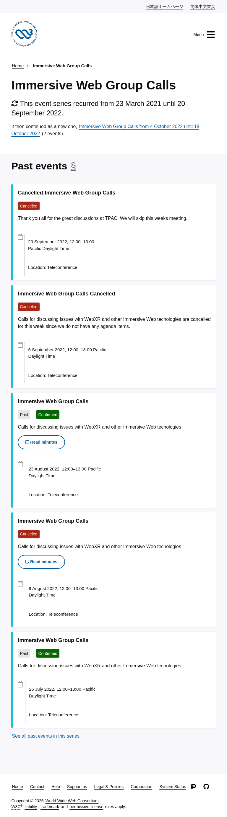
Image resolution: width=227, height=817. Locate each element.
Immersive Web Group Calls (62, 65)
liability (31, 806)
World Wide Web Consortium (71, 800)
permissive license (86, 806)
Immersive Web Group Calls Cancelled (66, 294)
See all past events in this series (46, 735)
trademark (49, 806)
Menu (204, 34)
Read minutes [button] (41, 442)
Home (18, 65)
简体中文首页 (203, 6)
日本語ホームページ (165, 6)
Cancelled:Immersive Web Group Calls (66, 193)
